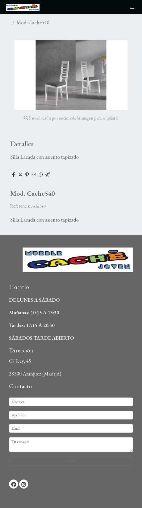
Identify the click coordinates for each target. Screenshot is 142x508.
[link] (23, 7)
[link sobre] (71, 263)
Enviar (71, 460)
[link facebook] (14, 484)
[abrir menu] (132, 7)
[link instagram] (23, 484)
